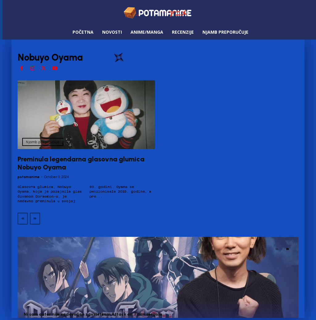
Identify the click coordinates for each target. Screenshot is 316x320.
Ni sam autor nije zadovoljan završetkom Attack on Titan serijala (93, 314)
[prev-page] (23, 218)
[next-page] (287, 249)
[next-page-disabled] (35, 218)
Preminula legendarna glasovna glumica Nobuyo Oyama (81, 163)
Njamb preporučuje (43, 142)
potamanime (29, 177)
